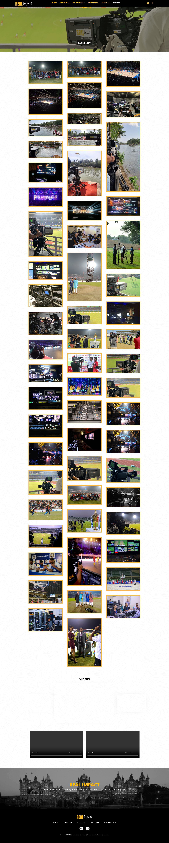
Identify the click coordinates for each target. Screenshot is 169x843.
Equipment (93, 2)
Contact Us (85, 8)
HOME (56, 823)
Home (54, 2)
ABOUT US (67, 823)
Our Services (77, 2)
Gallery (116, 2)
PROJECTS (94, 823)
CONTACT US (110, 823)
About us (64, 2)
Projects (105, 2)
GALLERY (81, 823)
